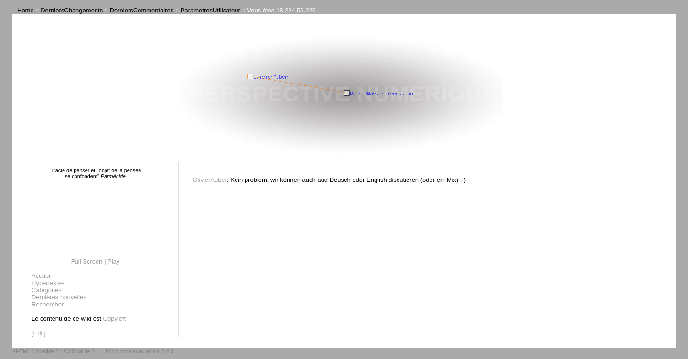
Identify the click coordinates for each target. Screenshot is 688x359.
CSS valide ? (79, 351)
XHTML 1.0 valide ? (35, 351)
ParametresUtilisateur (210, 10)
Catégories (47, 290)
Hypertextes (48, 282)
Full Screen (87, 261)
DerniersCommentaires (142, 10)
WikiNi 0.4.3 (159, 351)
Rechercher (48, 304)
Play (113, 261)
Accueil (42, 275)
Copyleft (114, 318)
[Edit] (39, 333)
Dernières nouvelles (59, 297)
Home (25, 10)
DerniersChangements (72, 10)
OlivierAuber (210, 179)
